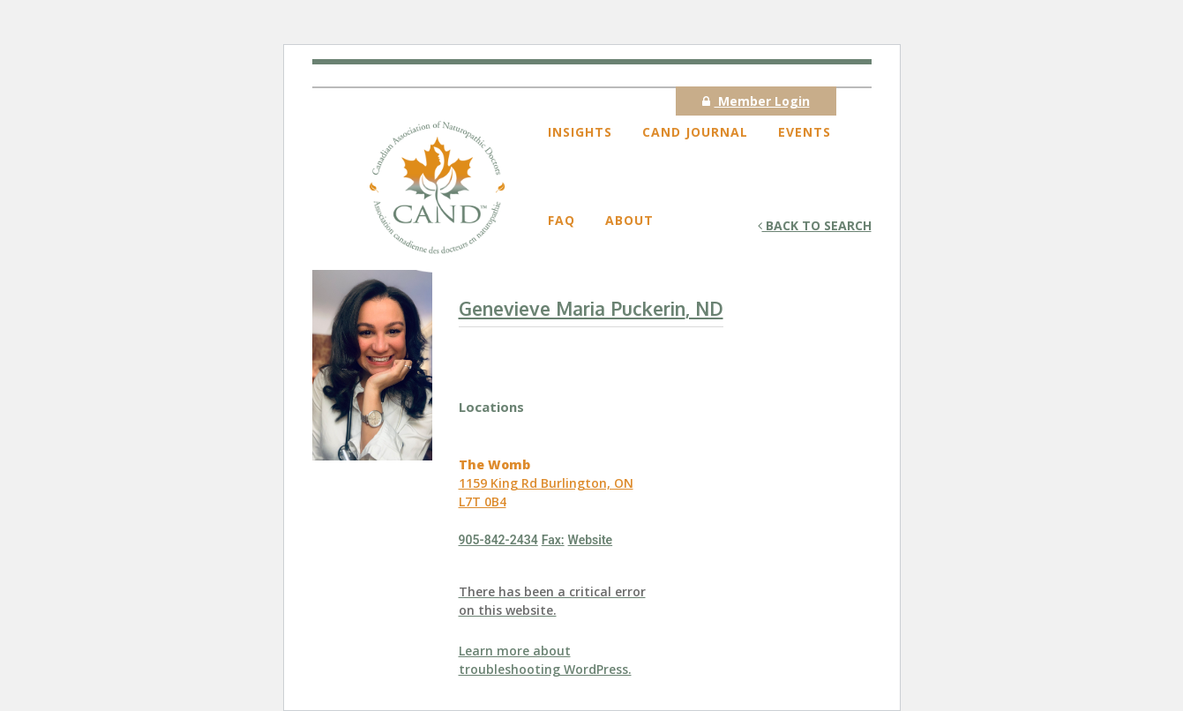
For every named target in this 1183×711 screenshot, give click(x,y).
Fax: (553, 540)
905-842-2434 (498, 540)
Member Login (756, 101)
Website (590, 540)
